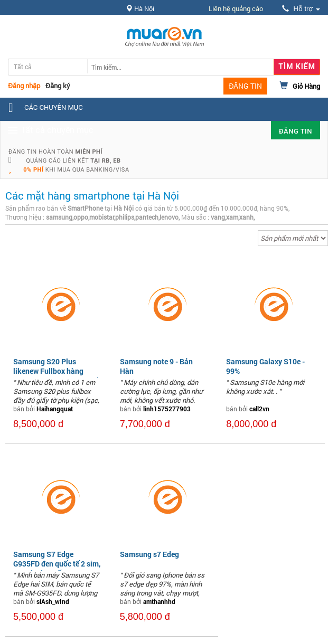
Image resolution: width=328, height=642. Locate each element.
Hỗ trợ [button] (301, 9)
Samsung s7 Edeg (149, 554)
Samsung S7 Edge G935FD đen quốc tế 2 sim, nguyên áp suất (57, 563)
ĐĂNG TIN (245, 86)
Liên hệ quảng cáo (236, 8)
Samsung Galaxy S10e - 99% (265, 366)
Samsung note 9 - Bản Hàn (156, 366)
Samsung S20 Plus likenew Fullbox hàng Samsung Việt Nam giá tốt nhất (56, 375)
